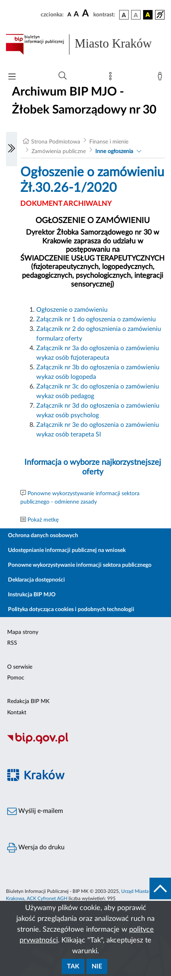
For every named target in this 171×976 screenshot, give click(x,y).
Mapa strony (22, 632)
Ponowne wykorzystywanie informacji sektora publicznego (79, 565)
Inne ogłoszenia (114, 151)
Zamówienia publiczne (58, 151)
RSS (12, 643)
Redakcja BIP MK (28, 701)
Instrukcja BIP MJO (31, 595)
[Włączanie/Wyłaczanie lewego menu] (11, 149)
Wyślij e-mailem (35, 811)
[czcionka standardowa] (69, 14)
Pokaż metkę (43, 520)
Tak (73, 966)
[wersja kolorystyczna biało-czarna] (136, 15)
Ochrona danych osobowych (43, 535)
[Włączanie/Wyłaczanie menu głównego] (12, 77)
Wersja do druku (36, 848)
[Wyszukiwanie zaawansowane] (63, 76)
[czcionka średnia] (76, 14)
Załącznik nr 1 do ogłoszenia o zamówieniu (96, 319)
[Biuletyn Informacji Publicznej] (85, 743)
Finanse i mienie (108, 142)
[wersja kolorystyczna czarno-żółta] (148, 15)
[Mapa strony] (112, 78)
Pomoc (15, 678)
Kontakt (16, 712)
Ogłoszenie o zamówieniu (72, 310)
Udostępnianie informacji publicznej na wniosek (67, 550)
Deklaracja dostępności (36, 580)
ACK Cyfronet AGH (47, 898)
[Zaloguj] (161, 78)
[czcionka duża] (86, 13)
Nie (97, 966)
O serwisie (19, 667)
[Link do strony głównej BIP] (85, 44)
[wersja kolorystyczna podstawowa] (124, 15)
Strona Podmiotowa (55, 142)
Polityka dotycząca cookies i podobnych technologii (71, 609)
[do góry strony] (160, 888)
